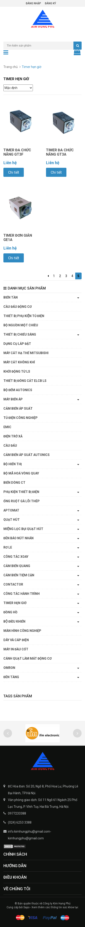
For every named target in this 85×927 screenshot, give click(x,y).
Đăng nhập (33, 3)
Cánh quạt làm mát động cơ (27, 658)
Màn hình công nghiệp (22, 631)
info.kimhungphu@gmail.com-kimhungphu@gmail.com (29, 835)
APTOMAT (11, 510)
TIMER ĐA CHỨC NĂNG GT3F (17, 152)
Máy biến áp (13, 399)
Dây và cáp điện (16, 640)
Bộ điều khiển (14, 621)
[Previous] (48, 276)
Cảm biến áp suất (18, 408)
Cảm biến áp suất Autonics (26, 455)
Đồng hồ (10, 612)
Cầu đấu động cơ (17, 306)
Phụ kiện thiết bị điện (21, 492)
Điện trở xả (12, 436)
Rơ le (7, 547)
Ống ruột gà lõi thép (21, 501)
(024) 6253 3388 (20, 822)
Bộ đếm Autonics (17, 390)
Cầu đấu (10, 445)
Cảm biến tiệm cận (18, 575)
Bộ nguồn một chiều (20, 325)
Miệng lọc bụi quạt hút (23, 529)
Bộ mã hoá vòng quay (21, 473)
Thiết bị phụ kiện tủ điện (23, 316)
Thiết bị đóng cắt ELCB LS (24, 381)
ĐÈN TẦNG (11, 677)
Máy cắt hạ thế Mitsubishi (26, 353)
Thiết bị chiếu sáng (19, 334)
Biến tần (10, 297)
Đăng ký (50, 3)
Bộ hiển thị (12, 464)
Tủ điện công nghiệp (20, 418)
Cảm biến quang (16, 566)
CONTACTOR (13, 584)
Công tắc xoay (15, 556)
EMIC (7, 427)
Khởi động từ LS (16, 371)
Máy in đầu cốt (15, 649)
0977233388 (17, 813)
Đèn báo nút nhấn (18, 538)
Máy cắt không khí (19, 362)
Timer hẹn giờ (15, 603)
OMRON (9, 668)
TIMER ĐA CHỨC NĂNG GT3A (60, 152)
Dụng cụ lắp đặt (17, 344)
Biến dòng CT (14, 482)
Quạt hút (11, 519)
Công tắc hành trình (21, 593)
